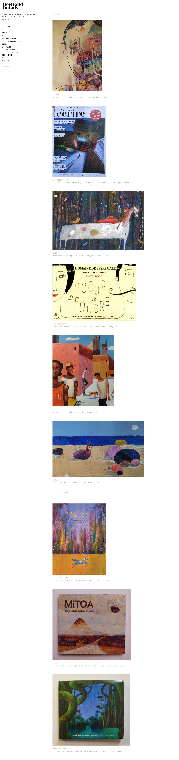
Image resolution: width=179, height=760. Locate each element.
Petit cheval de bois (12, 52)
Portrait (55, 94)
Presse (5, 35)
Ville (54, 409)
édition (5, 33)
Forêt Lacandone (59, 749)
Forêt (54, 253)
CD (3, 58)
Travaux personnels (11, 41)
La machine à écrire (60, 180)
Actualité (6, 47)
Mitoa (54, 663)
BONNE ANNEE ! (9, 49)
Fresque (5, 44)
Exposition (7, 55)
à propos (6, 26)
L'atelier (6, 61)
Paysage (55, 480)
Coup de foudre (58, 324)
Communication (9, 38)
